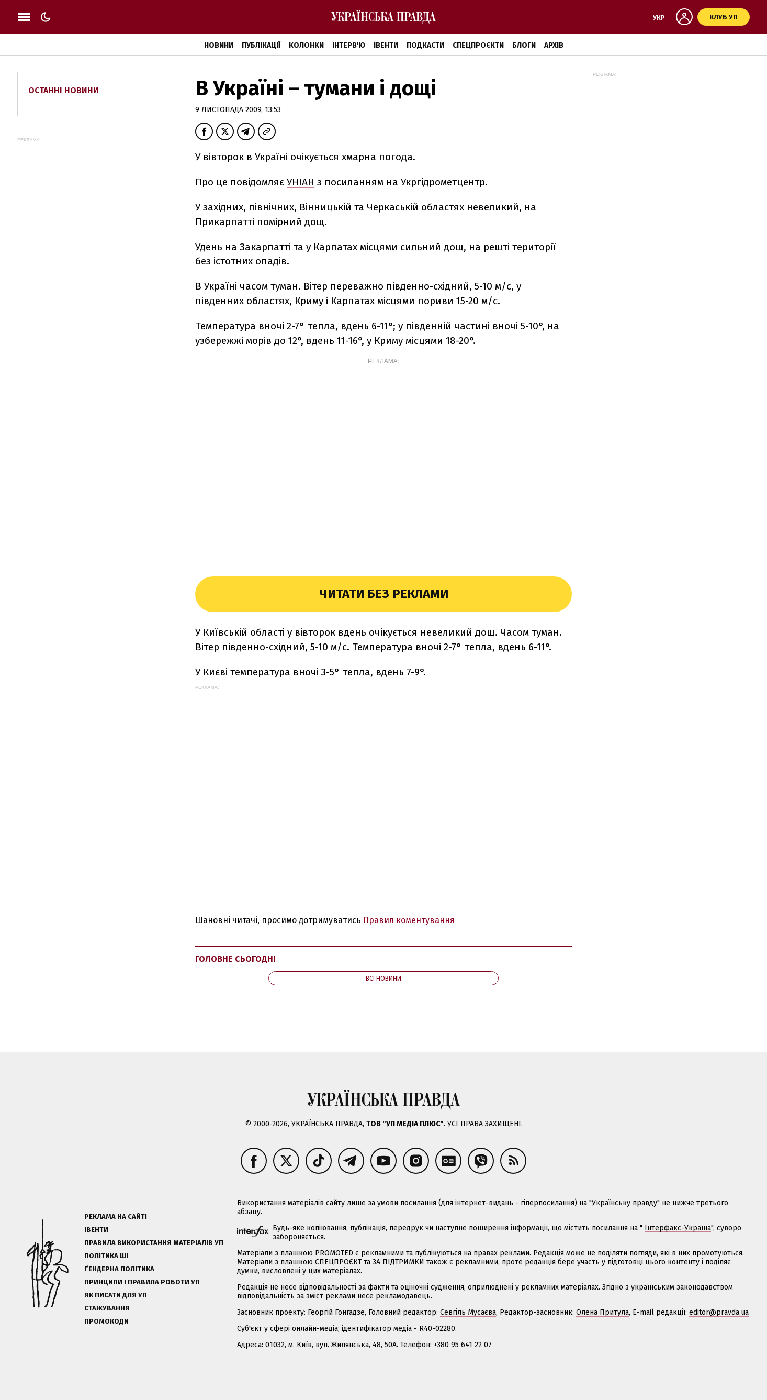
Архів (553, 45)
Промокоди (106, 1321)
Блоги (524, 45)
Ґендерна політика (119, 1269)
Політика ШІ (106, 1256)
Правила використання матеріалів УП (153, 1243)
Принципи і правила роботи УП (142, 1282)
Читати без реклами (383, 593)
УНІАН (300, 182)
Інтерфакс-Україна (678, 1228)
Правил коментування (409, 920)
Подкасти (425, 45)
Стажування (107, 1308)
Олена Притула (602, 1312)
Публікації (261, 45)
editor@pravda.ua (719, 1312)
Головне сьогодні (235, 959)
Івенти (386, 45)
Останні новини (63, 90)
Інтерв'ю (348, 45)
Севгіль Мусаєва (468, 1312)
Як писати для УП (115, 1295)
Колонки (306, 45)
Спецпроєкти (478, 45)
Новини (218, 45)
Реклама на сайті (115, 1216)
